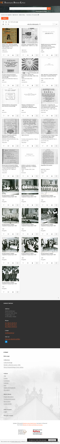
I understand (52, 440)
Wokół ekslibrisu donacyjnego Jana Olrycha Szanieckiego (9, 105)
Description (7, 390)
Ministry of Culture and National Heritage (33, 425)
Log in (5, 411)
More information (42, 440)
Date (5, 385)
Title (5, 376)
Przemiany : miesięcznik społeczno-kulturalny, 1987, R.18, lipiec (30, 76)
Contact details (8, 404)
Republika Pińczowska (46, 165)
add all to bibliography (34, 24)
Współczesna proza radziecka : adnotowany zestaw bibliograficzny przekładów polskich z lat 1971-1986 (48, 46)
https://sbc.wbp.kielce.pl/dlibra (12, 339)
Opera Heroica (25, 135)
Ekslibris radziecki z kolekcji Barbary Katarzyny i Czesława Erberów (29, 166)
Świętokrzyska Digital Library (29, 423)
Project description (9, 396)
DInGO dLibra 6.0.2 (16, 441)
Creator (6, 378)
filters (4, 18)
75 (9, 22)
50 (6, 22)
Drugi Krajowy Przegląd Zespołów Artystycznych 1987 (9, 196)
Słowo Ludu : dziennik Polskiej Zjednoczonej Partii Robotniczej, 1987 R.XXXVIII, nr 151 (10, 46)
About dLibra (7, 401)
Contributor (7, 380)
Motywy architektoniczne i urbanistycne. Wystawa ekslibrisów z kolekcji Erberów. (29, 106)
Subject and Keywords (9, 387)
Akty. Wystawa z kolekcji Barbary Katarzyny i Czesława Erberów (49, 75)
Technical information (9, 399)
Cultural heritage (8, 362)
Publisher (6, 383)
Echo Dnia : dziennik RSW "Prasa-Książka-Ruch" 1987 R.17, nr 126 (30, 45)
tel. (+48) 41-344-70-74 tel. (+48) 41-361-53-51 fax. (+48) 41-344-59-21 (11, 324)
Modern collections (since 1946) (12, 365)
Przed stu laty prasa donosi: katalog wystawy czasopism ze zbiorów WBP (9, 76)
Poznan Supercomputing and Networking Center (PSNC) (45, 441)
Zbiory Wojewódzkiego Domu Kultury (13, 367)
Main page (7, 356)
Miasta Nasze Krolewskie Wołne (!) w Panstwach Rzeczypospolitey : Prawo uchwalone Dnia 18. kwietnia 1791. (10, 166)
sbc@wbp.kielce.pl (9, 333)
